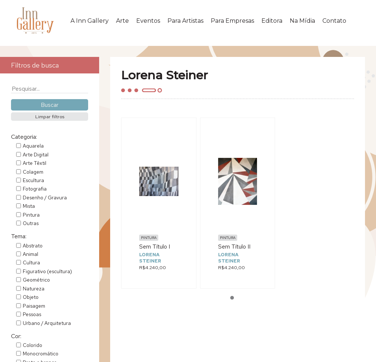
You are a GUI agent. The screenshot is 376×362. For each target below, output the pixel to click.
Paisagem (34, 306)
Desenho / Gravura (45, 197)
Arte (122, 20)
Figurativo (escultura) (47, 271)
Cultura (31, 262)
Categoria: (24, 137)
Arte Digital (35, 154)
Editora (271, 20)
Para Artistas (185, 20)
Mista (29, 206)
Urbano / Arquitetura (47, 323)
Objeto (31, 297)
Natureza (33, 288)
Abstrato (33, 245)
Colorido (32, 345)
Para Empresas (232, 20)
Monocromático (40, 353)
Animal (30, 254)
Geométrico (36, 279)
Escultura (33, 180)
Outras (31, 223)
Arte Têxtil (34, 163)
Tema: (18, 236)
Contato (334, 20)
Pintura (31, 214)
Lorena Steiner (150, 257)
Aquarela (33, 145)
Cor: (16, 336)
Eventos (148, 20)
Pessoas (32, 314)
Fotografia (35, 188)
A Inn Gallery (89, 20)
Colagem (33, 172)
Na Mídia (302, 20)
